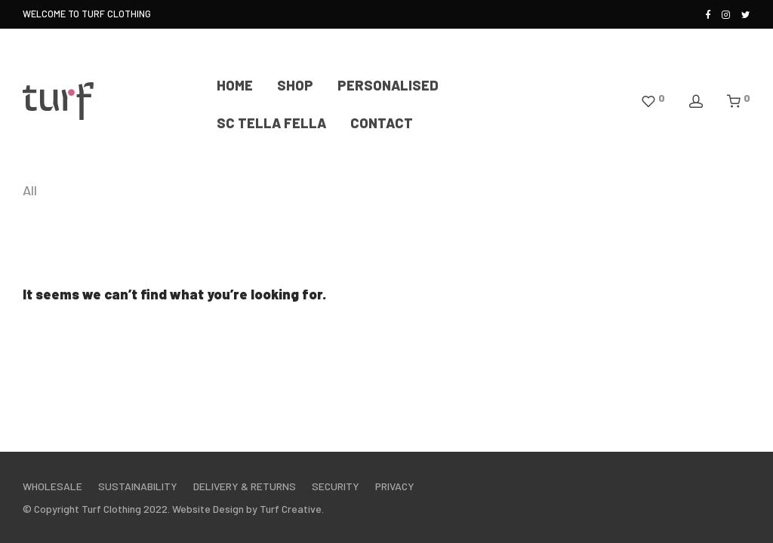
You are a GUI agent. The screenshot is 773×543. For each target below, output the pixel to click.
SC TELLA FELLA (271, 123)
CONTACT (381, 123)
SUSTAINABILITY (137, 486)
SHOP (295, 85)
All (30, 190)
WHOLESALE (52, 486)
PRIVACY (394, 486)
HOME (235, 85)
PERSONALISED (388, 85)
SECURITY (335, 486)
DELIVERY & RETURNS (244, 486)
